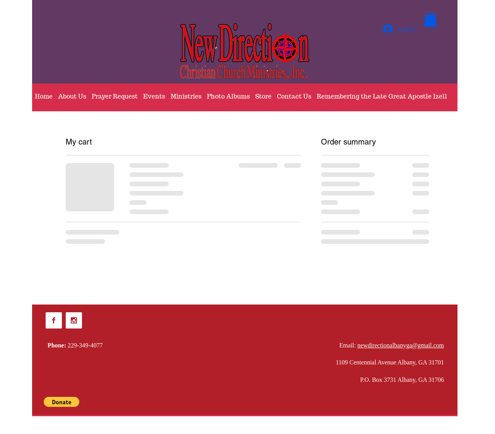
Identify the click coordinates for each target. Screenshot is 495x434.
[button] (430, 19)
